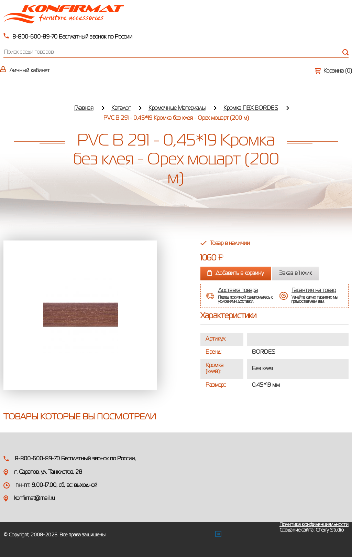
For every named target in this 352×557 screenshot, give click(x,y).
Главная (84, 108)
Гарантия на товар (314, 290)
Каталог (121, 108)
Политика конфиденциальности (314, 525)
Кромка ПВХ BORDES (250, 108)
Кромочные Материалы (177, 108)
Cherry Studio (330, 530)
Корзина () (337, 71)
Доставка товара (238, 290)
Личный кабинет (30, 70)
